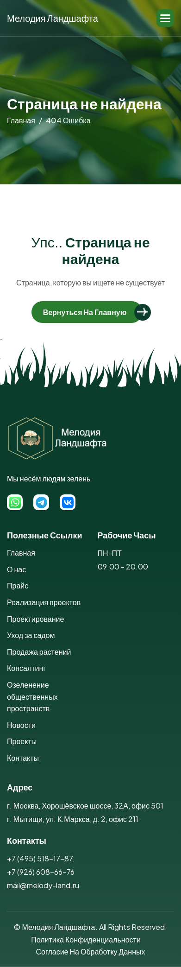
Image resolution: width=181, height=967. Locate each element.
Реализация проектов (44, 602)
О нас (16, 569)
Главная (21, 552)
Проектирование (35, 619)
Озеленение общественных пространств (32, 696)
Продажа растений (39, 652)
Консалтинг (26, 668)
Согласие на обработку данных (90, 951)
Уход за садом (31, 635)
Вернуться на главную (85, 312)
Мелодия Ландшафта (52, 18)
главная (21, 120)
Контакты (23, 758)
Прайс (17, 585)
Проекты (22, 741)
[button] (165, 18)
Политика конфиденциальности (86, 939)
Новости (21, 725)
